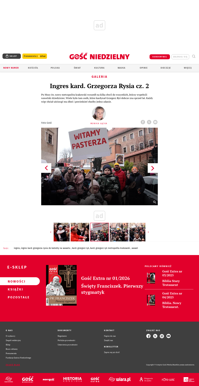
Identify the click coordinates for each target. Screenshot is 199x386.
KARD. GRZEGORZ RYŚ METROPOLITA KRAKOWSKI (110, 248)
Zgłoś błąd (13, 365)
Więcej (188, 68)
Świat (77, 68)
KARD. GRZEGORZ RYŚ (80, 248)
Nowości (15, 281)
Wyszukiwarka (194, 56)
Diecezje (166, 68)
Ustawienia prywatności (68, 344)
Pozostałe (15, 297)
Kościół (33, 68)
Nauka (121, 68)
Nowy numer (11, 68)
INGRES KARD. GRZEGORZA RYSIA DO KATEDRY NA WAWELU (46, 248)
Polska (55, 68)
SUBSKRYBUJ (159, 57)
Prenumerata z (35, 56)
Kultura (99, 68)
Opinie (144, 68)
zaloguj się (180, 57)
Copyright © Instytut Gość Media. (159, 365)
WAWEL (135, 248)
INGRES (17, 248)
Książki (15, 289)
